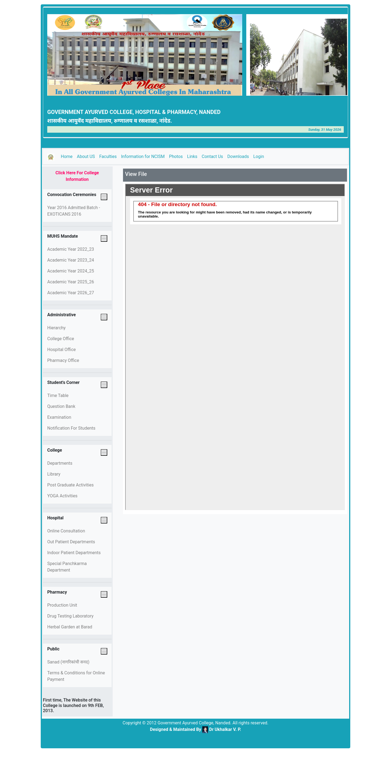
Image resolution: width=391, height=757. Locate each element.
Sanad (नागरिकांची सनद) (68, 662)
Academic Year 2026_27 (70, 292)
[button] (253, 55)
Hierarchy (56, 327)
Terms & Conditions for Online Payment (76, 676)
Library (53, 474)
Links (192, 156)
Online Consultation (66, 530)
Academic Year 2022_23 (70, 249)
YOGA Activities (62, 495)
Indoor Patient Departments (74, 552)
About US (86, 156)
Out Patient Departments (71, 541)
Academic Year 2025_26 (70, 281)
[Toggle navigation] (104, 197)
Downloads (238, 156)
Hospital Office (61, 349)
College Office (60, 338)
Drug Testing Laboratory (70, 616)
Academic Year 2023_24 (70, 260)
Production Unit (62, 605)
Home (68, 156)
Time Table (57, 395)
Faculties (108, 156)
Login (258, 156)
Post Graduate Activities (70, 485)
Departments (59, 463)
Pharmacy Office (63, 360)
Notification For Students (71, 428)
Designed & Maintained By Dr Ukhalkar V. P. (195, 729)
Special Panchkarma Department (67, 567)
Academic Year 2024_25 (70, 271)
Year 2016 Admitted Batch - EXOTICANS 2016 (73, 211)
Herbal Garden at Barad (69, 626)
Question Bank (61, 406)
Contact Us (212, 156)
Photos (176, 156)
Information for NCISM (143, 156)
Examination (59, 417)
